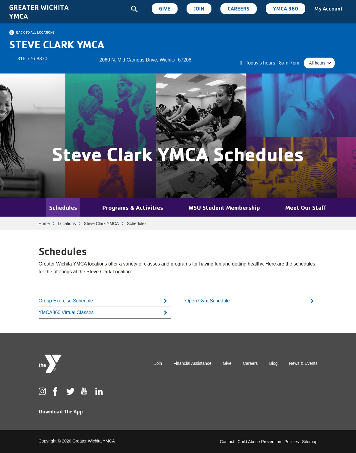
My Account (328, 8)
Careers (239, 8)
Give (164, 8)
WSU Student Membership (224, 207)
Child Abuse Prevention (259, 441)
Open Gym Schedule (207, 300)
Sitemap (309, 441)
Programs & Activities (132, 207)
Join (199, 8)
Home (44, 223)
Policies (291, 441)
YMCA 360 (285, 8)
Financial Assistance (192, 363)
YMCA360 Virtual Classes (66, 312)
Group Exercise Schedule (66, 300)
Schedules (63, 207)
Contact (227, 441)
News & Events (303, 363)
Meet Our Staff (305, 207)
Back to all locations (35, 32)
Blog (273, 363)
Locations (67, 223)
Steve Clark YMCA (101, 223)
